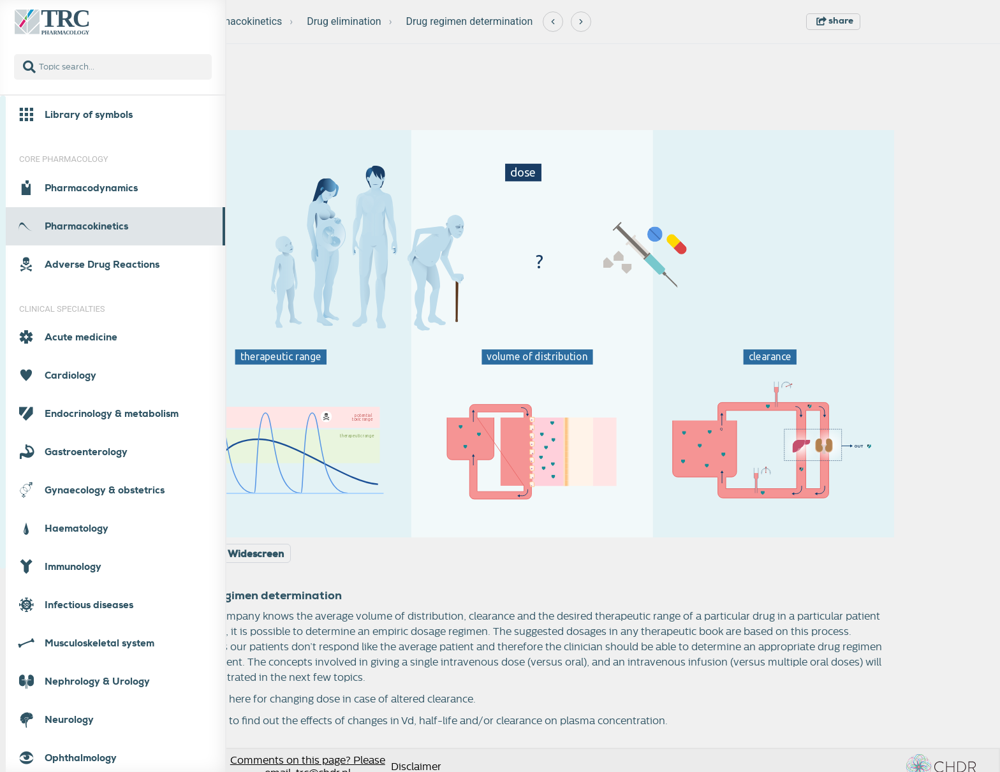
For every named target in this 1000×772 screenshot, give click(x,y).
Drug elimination (344, 21)
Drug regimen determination (469, 21)
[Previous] (553, 21)
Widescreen (256, 554)
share (834, 20)
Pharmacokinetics (241, 21)
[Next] (581, 21)
